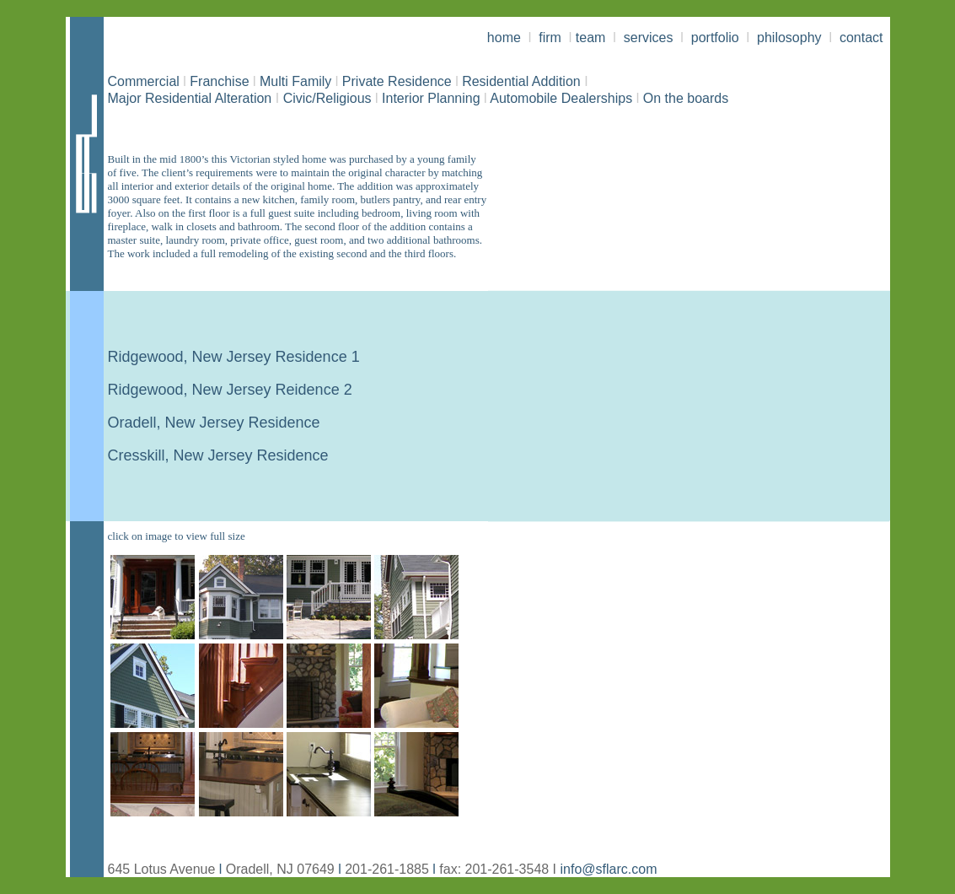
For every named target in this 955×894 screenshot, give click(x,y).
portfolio (717, 37)
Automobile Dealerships (558, 98)
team (591, 37)
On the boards (685, 98)
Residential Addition (520, 81)
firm (550, 37)
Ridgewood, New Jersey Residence (227, 356)
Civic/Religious (327, 98)
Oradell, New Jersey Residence (214, 422)
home (505, 37)
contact (861, 37)
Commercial (144, 81)
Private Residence (398, 81)
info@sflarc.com (609, 869)
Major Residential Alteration (190, 98)
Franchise (219, 81)
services (648, 37)
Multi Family (297, 81)
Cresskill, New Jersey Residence (218, 455)
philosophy (788, 37)
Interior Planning (427, 98)
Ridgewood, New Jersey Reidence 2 (230, 389)
